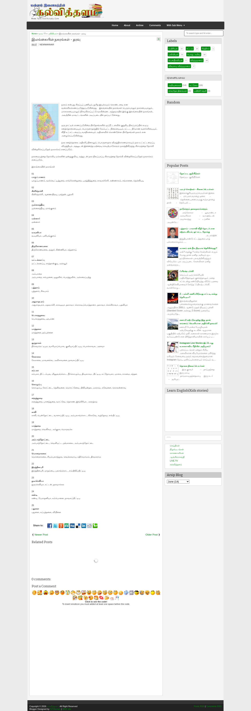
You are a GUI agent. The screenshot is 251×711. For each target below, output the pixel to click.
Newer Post (41, 534)
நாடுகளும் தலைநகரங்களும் (193, 209)
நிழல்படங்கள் (177, 449)
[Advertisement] (58, 75)
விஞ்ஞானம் (196, 60)
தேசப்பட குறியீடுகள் (190, 173)
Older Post (152, 534)
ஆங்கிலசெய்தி (177, 457)
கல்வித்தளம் (176, 464)
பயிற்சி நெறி (200, 91)
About (127, 25)
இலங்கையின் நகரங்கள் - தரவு (56, 39)
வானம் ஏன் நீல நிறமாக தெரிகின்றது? (198, 248)
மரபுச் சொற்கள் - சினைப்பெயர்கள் (197, 189)
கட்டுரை (193, 85)
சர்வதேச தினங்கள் (177, 91)
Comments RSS (214, 706)
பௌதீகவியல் (175, 60)
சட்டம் (189, 48)
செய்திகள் (175, 445)
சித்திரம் (206, 48)
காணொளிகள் (177, 453)
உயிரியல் (173, 48)
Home (115, 25)
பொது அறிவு (193, 54)
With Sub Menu (174, 25)
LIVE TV (174, 461)
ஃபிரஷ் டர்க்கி (187, 271)
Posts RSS (199, 706)
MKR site (66, 709)
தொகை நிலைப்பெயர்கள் (192, 366)
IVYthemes (55, 709)
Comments (155, 25)
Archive (139, 25)
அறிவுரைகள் (174, 85)
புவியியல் (173, 54)
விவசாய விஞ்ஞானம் (179, 66)
